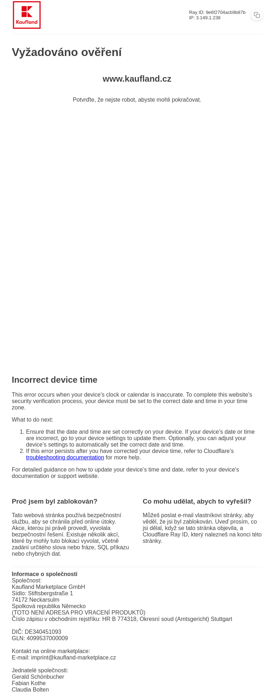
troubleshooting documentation (65, 457)
